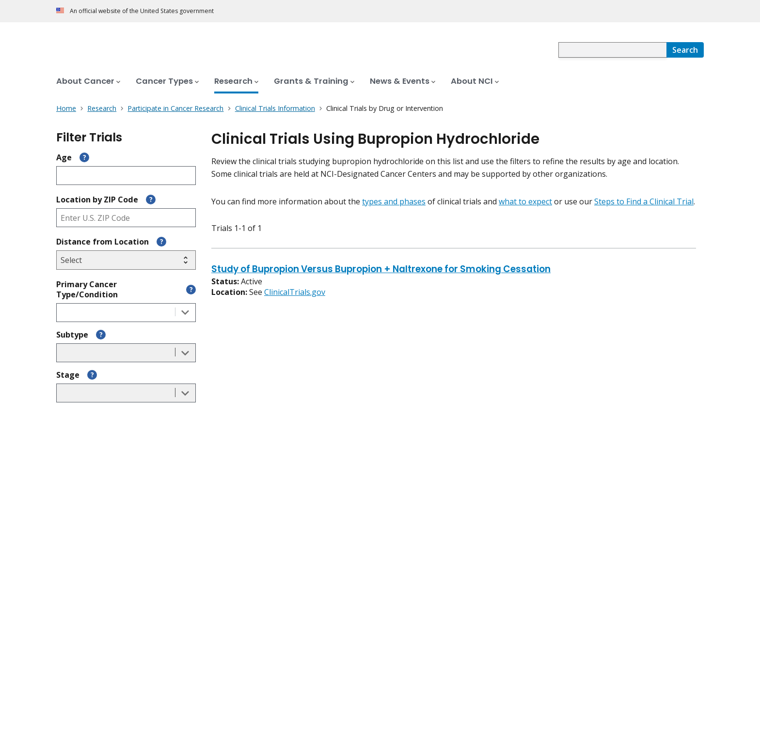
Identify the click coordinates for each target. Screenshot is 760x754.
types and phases (394, 201)
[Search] (685, 50)
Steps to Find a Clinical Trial (644, 201)
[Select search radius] (126, 260)
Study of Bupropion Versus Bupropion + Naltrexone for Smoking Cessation (381, 270)
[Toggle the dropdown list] (185, 313)
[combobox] (612, 50)
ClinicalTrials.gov (294, 292)
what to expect (525, 201)
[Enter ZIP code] (126, 217)
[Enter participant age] (126, 175)
